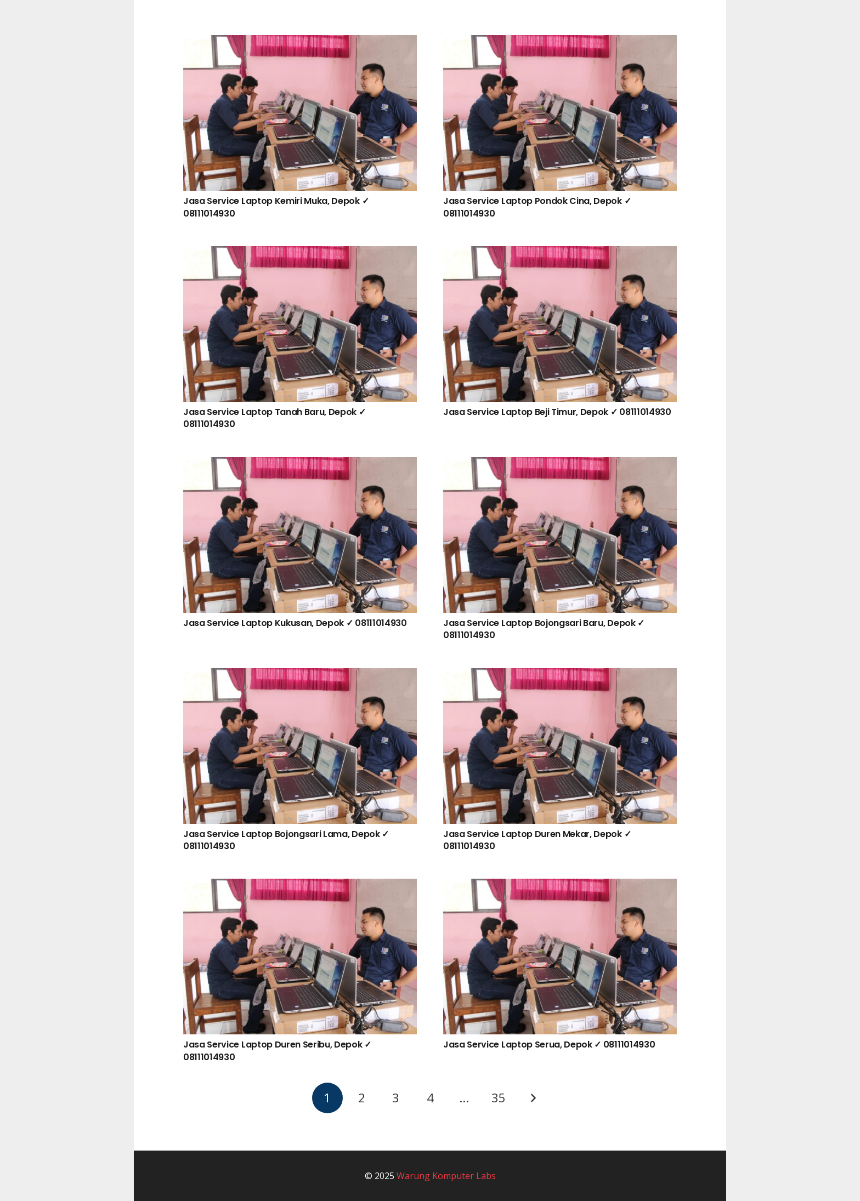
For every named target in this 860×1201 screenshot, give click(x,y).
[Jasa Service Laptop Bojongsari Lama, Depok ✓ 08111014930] (300, 676)
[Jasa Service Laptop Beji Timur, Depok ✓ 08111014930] (560, 254)
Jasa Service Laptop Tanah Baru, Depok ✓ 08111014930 (274, 418)
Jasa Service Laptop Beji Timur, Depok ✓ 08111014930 (557, 412)
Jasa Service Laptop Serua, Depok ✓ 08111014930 (549, 1044)
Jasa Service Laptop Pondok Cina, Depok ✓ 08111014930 (537, 207)
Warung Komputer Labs (446, 1176)
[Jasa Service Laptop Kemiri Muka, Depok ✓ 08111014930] (300, 43)
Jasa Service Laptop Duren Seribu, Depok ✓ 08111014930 (277, 1050)
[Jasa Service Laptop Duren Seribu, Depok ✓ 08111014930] (300, 886)
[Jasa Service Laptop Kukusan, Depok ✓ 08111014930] (300, 465)
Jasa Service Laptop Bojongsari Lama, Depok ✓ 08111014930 (286, 840)
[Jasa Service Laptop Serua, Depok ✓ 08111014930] (560, 886)
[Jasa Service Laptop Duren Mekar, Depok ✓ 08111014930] (560, 676)
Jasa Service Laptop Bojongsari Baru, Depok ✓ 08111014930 (543, 629)
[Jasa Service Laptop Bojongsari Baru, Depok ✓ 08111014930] (560, 465)
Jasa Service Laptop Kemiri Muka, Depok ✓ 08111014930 (276, 207)
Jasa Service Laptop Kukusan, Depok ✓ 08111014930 (295, 623)
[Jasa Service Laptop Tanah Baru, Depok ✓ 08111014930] (300, 254)
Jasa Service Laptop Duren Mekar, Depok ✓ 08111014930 (537, 840)
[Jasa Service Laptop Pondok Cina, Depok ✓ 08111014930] (560, 43)
